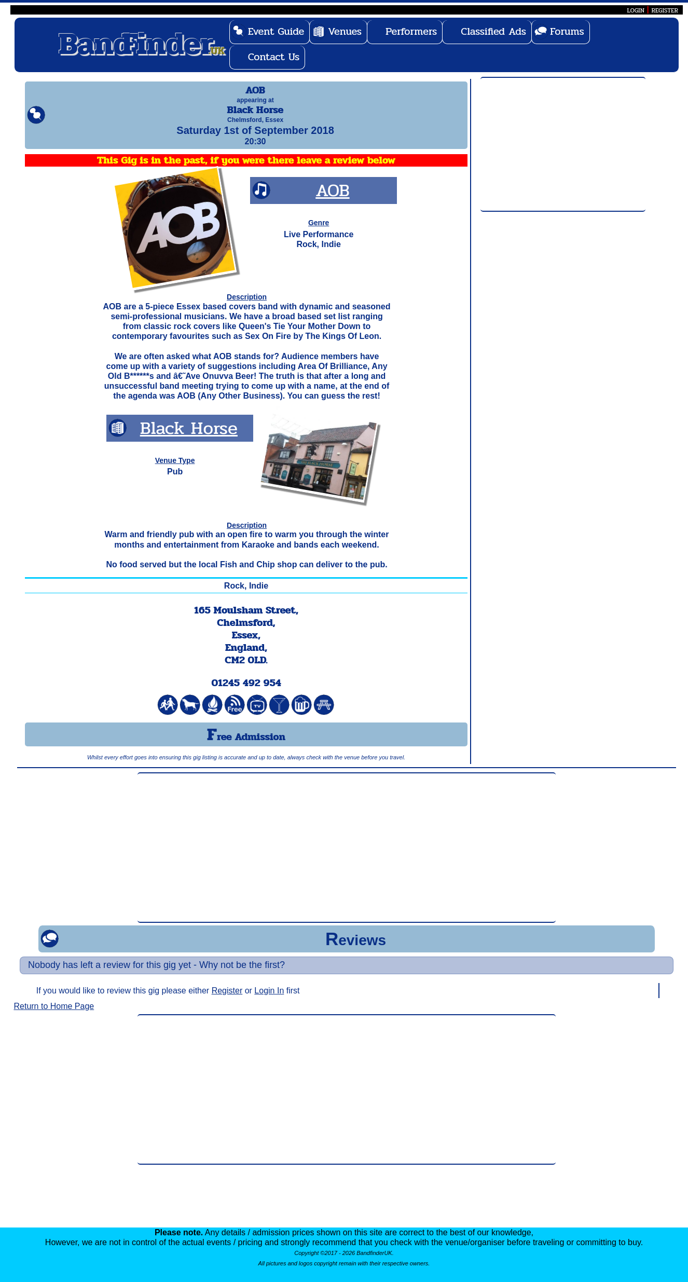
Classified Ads (493, 31)
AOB (332, 199)
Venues (345, 31)
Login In (269, 999)
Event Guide (276, 31)
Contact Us (274, 57)
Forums (567, 31)
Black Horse (189, 437)
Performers (411, 31)
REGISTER (664, 10)
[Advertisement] (562, 145)
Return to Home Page (53, 1015)
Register (227, 999)
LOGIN (635, 10)
